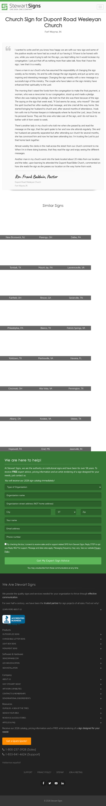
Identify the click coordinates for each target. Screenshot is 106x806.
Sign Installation (9, 668)
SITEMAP (60, 772)
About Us (6, 679)
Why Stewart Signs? (11, 684)
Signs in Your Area (10, 713)
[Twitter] (50, 783)
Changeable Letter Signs (13, 639)
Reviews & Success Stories (14, 718)
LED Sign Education (10, 663)
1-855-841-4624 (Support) (21, 754)
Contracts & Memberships (13, 694)
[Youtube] (56, 783)
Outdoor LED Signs (10, 634)
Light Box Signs (9, 644)
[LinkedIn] (62, 783)
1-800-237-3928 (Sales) (19, 749)
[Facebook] (43, 783)
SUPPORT (28, 772)
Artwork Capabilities (11, 689)
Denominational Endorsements (16, 698)
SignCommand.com (10, 658)
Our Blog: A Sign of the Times (15, 708)
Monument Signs (9, 649)
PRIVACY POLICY (44, 772)
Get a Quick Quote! (16, 741)
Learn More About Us (12, 610)
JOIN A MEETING (75, 772)
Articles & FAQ (8, 723)
